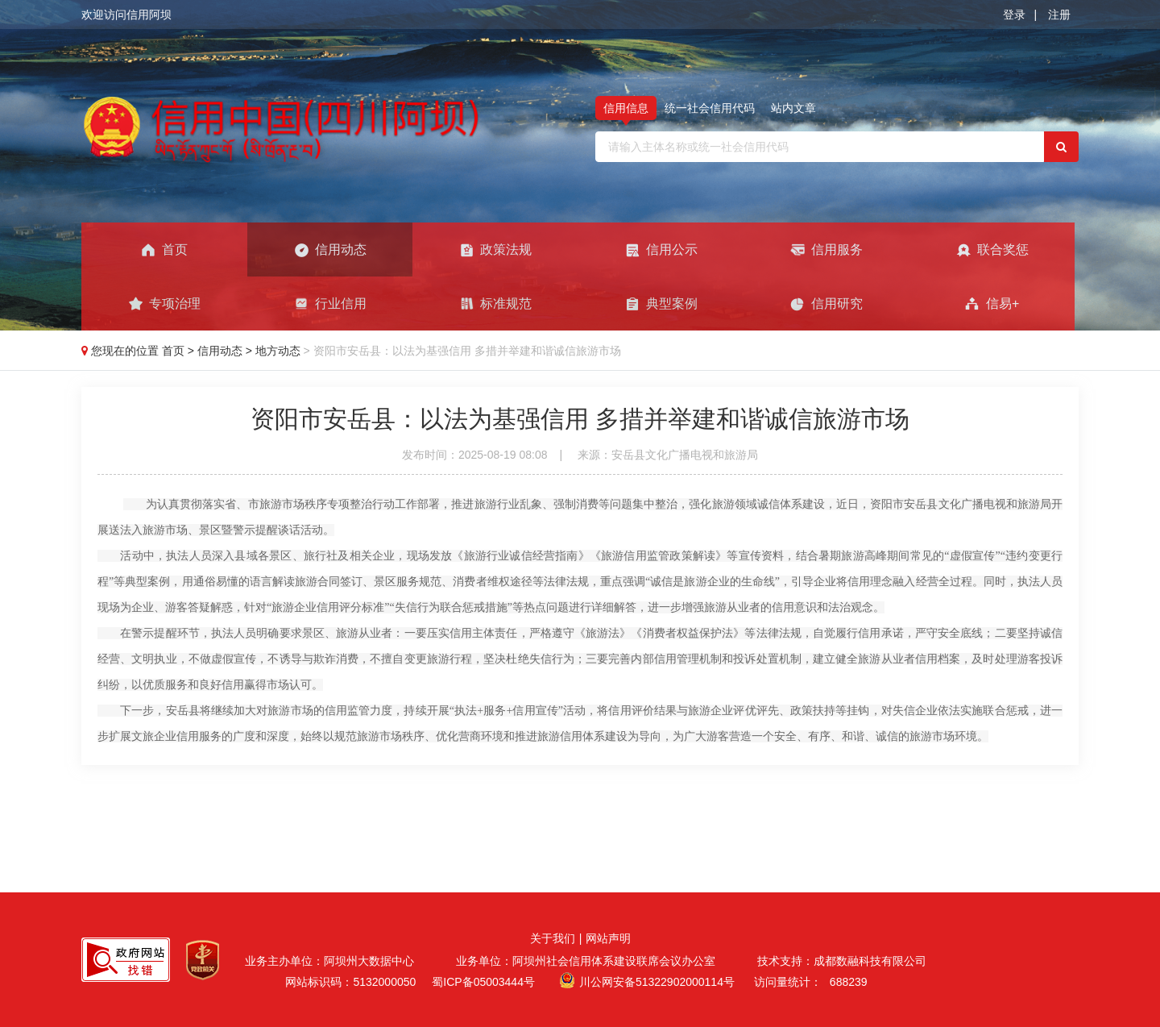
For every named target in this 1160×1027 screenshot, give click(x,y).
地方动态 (279, 350)
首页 (164, 250)
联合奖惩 (992, 250)
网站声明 (608, 938)
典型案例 (661, 304)
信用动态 (330, 250)
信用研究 (826, 304)
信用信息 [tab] (625, 108)
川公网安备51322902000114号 (657, 981)
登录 (1014, 14)
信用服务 (826, 250)
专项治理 (164, 304)
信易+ (991, 304)
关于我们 (552, 938)
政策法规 (495, 250)
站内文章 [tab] (793, 108)
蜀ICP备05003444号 (483, 981)
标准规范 (495, 304)
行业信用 (330, 304)
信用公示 (661, 250)
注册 (1059, 14)
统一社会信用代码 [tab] (710, 108)
